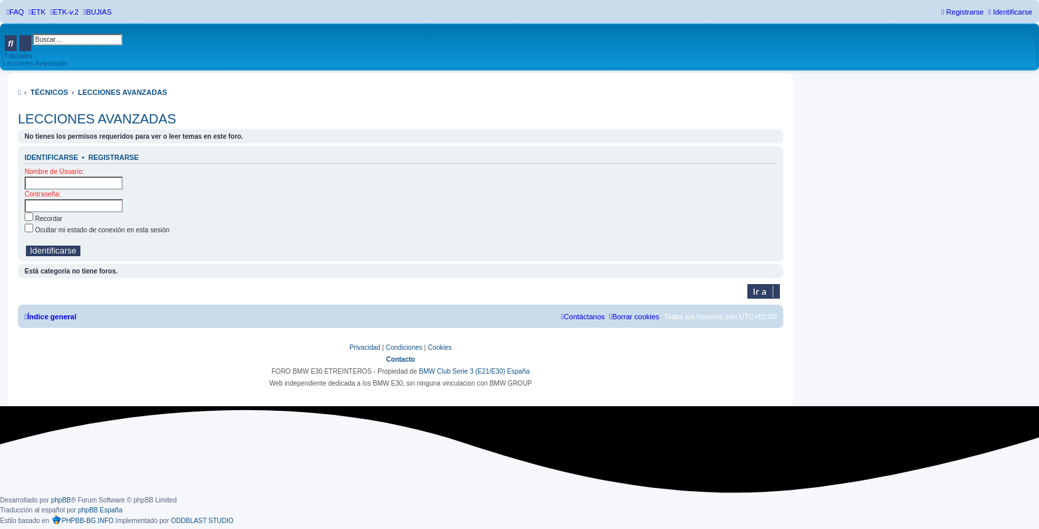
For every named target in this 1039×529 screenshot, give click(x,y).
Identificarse (51, 157)
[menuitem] (15, 12)
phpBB (61, 500)
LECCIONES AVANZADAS (97, 119)
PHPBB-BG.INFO (82, 519)
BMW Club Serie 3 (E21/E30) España (474, 371)
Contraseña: (42, 194)
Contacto (400, 359)
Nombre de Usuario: (54, 171)
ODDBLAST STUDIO (202, 520)
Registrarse (113, 157)
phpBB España (100, 510)
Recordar (43, 218)
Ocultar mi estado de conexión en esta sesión (97, 230)
